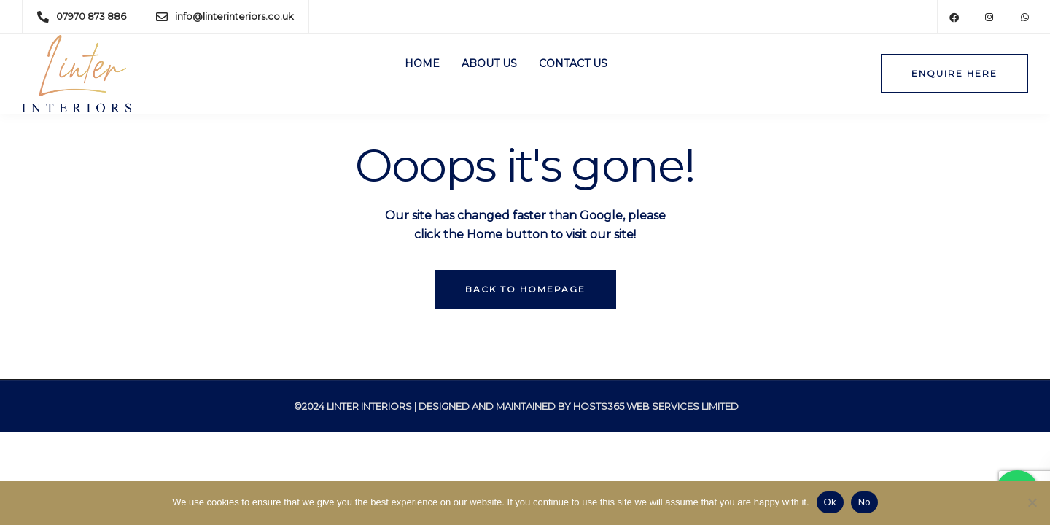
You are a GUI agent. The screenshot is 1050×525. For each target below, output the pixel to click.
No (864, 502)
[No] (1031, 502)
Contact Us (573, 63)
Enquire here (954, 73)
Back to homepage (525, 289)
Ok (830, 502)
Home (422, 63)
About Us (489, 63)
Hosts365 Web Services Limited (656, 406)
